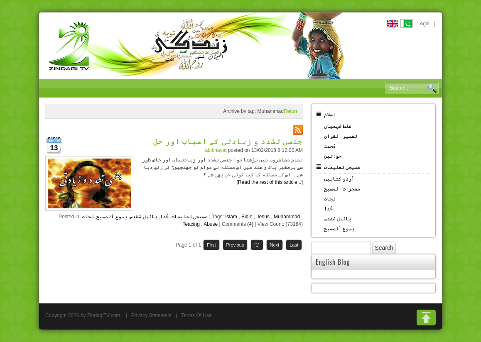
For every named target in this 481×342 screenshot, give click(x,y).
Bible (247, 217)
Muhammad (287, 217)
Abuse (211, 224)
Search (432, 88)
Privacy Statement (151, 315)
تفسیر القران (340, 136)
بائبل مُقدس (143, 217)
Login (423, 24)
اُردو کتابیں (339, 179)
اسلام (330, 114)
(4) (250, 224)
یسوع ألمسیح (111, 217)
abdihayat (215, 150)
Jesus (263, 217)
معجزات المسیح (342, 189)
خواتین (332, 156)
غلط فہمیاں (337, 126)
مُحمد (330, 146)
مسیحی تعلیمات (190, 217)
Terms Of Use (196, 315)
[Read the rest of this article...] (270, 182)
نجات (88, 217)
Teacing (190, 224)
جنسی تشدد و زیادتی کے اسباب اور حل (228, 140)
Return (291, 111)
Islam (231, 217)
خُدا (164, 217)
